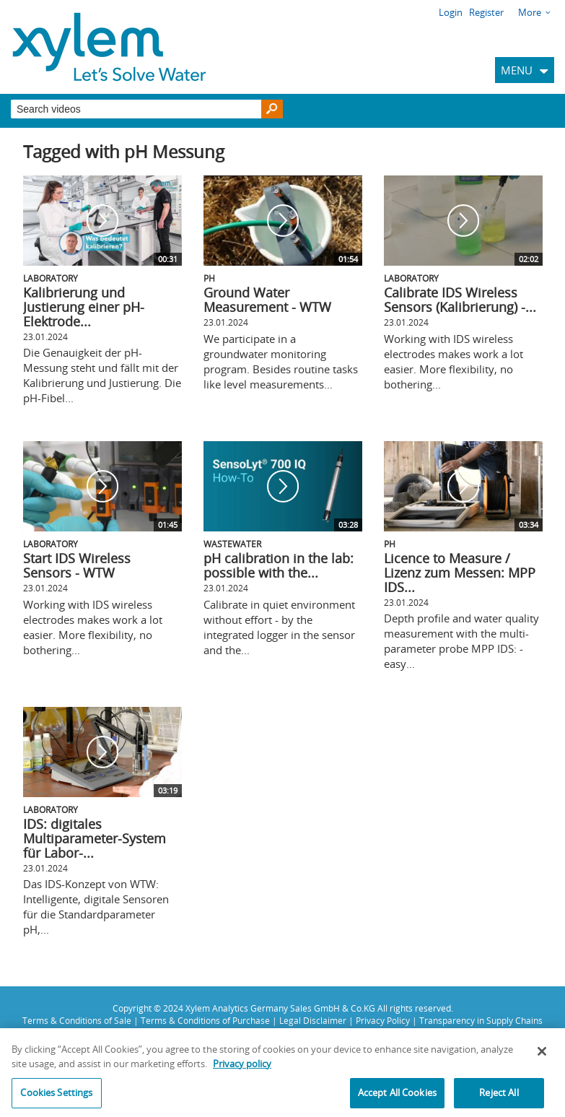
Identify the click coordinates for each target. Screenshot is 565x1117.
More (529, 12)
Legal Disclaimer (312, 1020)
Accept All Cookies (397, 1097)
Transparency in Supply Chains (481, 1020)
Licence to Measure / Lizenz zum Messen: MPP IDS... (459, 572)
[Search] (272, 109)
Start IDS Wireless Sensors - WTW (77, 565)
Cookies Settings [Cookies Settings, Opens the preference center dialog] (56, 1097)
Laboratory (50, 278)
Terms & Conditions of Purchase (205, 1020)
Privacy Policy (383, 1020)
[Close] (542, 1056)
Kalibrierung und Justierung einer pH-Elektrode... (83, 307)
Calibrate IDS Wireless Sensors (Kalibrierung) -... (460, 300)
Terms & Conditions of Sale (76, 1020)
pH (209, 278)
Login (451, 12)
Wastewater (232, 543)
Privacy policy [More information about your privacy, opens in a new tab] (242, 1067)
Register (486, 12)
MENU (517, 70)
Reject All (498, 1097)
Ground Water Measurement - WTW (267, 300)
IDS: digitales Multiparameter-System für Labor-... (94, 838)
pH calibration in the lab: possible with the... (278, 565)
